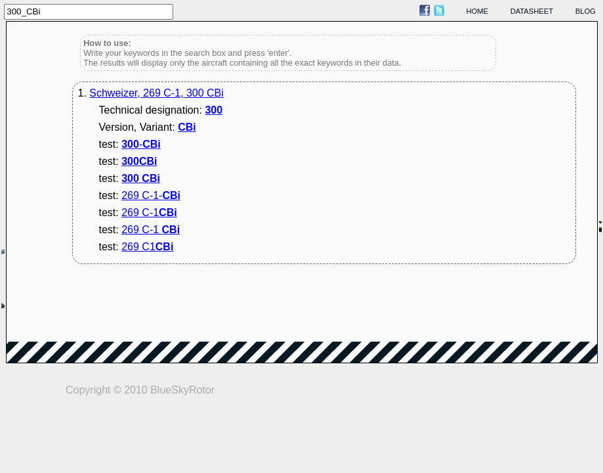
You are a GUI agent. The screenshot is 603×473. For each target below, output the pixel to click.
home (478, 11)
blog (585, 11)
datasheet (531, 11)
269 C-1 (149, 212)
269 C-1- (150, 195)
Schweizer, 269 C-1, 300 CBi (156, 93)
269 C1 (147, 246)
